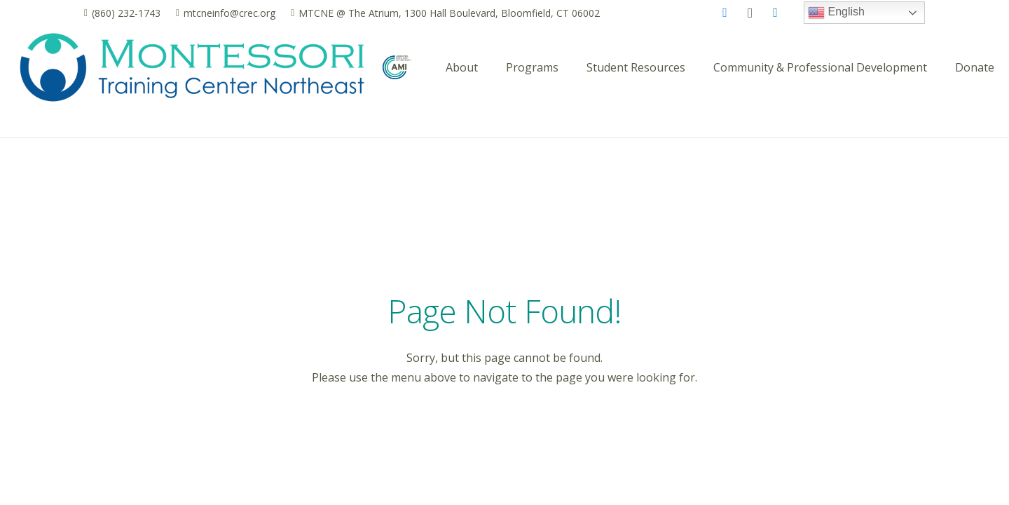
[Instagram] (750, 12)
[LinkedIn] (775, 12)
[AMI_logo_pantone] (397, 67)
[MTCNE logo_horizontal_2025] (192, 67)
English (836, 12)
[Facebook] (725, 12)
